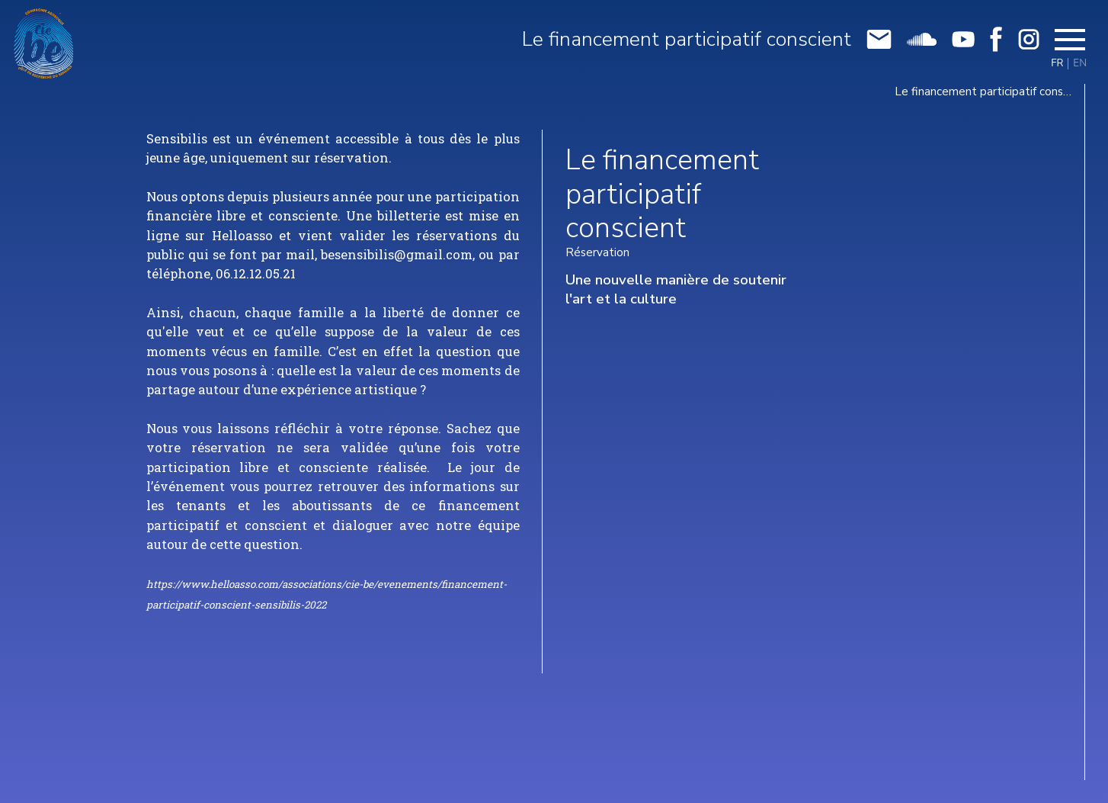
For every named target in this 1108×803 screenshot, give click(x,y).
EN (1080, 63)
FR (1057, 63)
